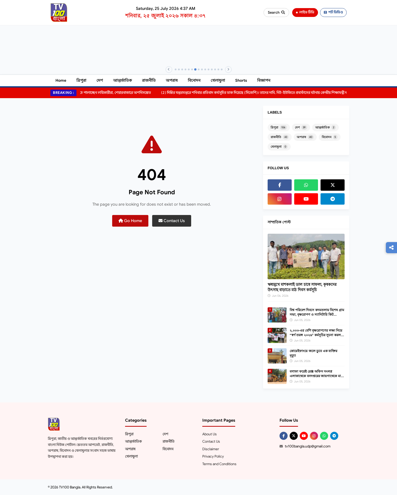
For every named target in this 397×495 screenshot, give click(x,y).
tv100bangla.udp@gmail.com (307, 446)
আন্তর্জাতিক (122, 80)
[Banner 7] (195, 69)
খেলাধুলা (218, 80)
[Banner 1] (175, 69)
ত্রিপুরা (81, 80)
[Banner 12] (212, 69)
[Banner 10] (205, 69)
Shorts (241, 80)
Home (60, 80)
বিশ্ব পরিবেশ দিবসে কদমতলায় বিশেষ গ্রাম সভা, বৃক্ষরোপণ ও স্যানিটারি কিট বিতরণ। (317, 314)
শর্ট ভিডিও (333, 12)
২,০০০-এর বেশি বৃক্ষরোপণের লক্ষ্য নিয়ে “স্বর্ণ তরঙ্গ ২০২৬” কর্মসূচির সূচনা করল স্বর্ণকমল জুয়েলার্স (316, 335)
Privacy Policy (213, 456)
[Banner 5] (189, 69)
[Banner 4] (185, 69)
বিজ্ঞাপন (263, 80)
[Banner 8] (199, 69)
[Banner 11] (208, 69)
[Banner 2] (179, 69)
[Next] (228, 69)
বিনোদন (194, 80)
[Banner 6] (192, 69)
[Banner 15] (222, 69)
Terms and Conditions (219, 464)
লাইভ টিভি (305, 12)
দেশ (99, 80)
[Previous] (169, 69)
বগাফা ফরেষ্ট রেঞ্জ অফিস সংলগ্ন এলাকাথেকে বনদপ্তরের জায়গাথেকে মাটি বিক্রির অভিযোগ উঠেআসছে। (317, 376)
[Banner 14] (218, 69)
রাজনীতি (149, 80)
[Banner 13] (215, 69)
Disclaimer (210, 449)
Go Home (130, 220)
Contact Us (171, 220)
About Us (209, 434)
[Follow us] (391, 247)
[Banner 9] (202, 69)
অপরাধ (172, 80)
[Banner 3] (182, 69)
